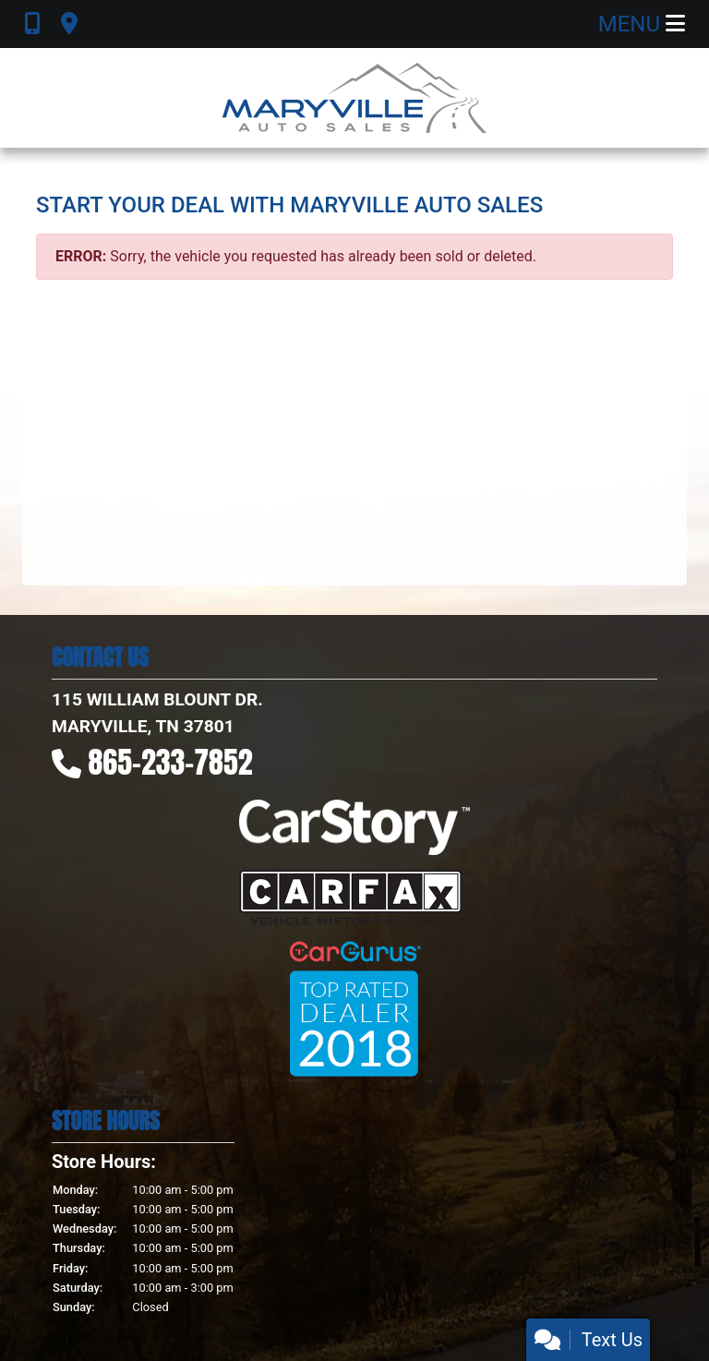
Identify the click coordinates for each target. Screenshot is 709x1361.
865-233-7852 (171, 762)
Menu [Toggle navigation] (641, 24)
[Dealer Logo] (354, 98)
